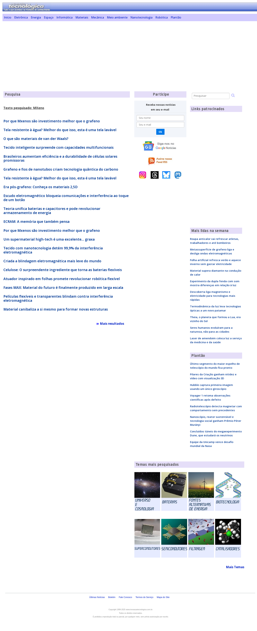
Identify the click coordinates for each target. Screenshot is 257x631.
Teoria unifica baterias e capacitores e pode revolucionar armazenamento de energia (51, 210)
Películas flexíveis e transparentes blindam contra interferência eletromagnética (58, 298)
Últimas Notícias (97, 597)
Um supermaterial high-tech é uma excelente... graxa (49, 239)
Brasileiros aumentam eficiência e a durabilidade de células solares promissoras (60, 158)
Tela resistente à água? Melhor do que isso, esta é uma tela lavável (59, 130)
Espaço (49, 17)
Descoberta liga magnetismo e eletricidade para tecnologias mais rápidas (212, 295)
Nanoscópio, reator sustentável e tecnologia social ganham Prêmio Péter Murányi (215, 420)
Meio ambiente (117, 17)
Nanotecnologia (141, 17)
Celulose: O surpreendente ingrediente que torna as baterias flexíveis (62, 270)
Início (7, 17)
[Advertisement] (113, 49)
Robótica (161, 17)
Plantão (176, 17)
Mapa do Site (163, 597)
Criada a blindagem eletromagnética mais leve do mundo (52, 261)
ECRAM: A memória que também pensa (36, 221)
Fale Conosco (125, 597)
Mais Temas (235, 567)
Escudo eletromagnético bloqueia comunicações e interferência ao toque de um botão (66, 197)
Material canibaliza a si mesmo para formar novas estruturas (55, 309)
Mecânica (97, 17)
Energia (36, 17)
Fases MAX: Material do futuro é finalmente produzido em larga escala (63, 287)
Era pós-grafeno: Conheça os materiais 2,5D (40, 187)
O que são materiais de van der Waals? (35, 138)
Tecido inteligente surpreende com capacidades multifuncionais (58, 147)
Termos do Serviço (144, 597)
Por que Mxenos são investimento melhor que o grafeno (51, 121)
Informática (64, 17)
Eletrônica (21, 17)
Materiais (81, 17)
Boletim (111, 597)
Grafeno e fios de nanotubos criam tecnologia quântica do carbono (60, 169)
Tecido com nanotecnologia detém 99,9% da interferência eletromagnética (53, 250)
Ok (160, 131)
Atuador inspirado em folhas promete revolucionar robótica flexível (61, 278)
